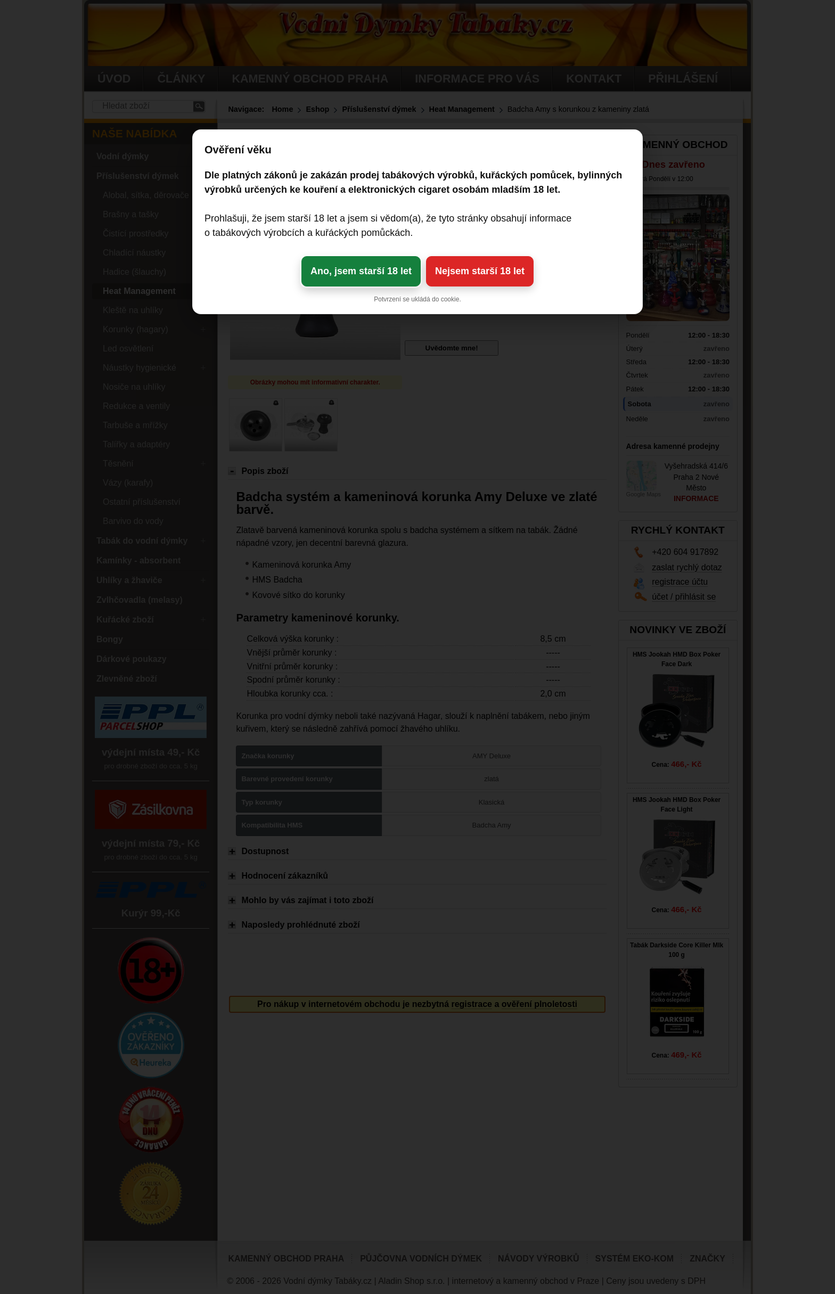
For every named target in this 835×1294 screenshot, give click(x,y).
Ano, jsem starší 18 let (361, 271)
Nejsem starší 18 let (480, 271)
